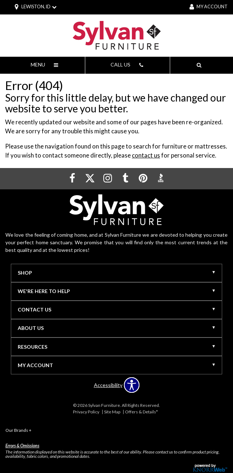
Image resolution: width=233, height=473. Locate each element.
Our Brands (18, 430)
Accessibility (108, 385)
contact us (146, 155)
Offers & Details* (141, 411)
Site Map (112, 411)
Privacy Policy (86, 411)
